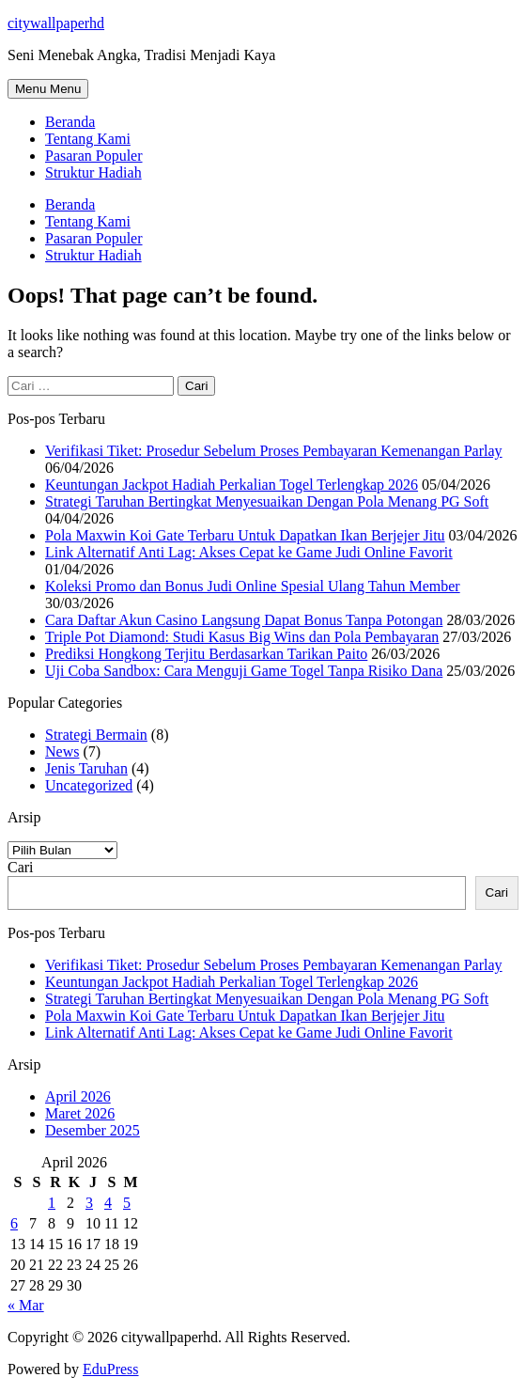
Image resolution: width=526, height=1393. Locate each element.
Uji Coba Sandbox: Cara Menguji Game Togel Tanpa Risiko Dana (243, 671)
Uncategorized (88, 785)
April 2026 (78, 1096)
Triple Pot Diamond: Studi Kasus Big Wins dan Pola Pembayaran (242, 637)
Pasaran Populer (94, 156)
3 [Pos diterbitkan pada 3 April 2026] (89, 1203)
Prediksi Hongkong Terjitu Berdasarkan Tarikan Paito (206, 654)
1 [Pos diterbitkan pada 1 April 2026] (51, 1203)
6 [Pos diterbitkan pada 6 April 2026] (14, 1223)
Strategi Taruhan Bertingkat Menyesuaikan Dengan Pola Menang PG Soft (266, 501)
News (62, 751)
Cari (21, 867)
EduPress (111, 1369)
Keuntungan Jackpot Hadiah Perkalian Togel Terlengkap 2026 (231, 485)
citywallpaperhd (56, 23)
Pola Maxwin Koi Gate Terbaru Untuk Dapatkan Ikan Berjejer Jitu (245, 535)
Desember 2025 (92, 1130)
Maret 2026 (80, 1113)
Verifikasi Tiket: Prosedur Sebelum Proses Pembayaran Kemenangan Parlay (274, 451)
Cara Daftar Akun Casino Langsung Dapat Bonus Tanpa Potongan (243, 620)
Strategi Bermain (96, 735)
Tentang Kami (88, 139)
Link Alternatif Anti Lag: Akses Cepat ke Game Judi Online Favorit (249, 552)
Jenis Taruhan (86, 768)
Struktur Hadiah (93, 172)
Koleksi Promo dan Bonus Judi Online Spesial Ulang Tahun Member (252, 586)
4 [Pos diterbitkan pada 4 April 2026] (108, 1203)
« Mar (26, 1305)
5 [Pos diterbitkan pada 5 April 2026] (127, 1203)
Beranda (70, 122)
